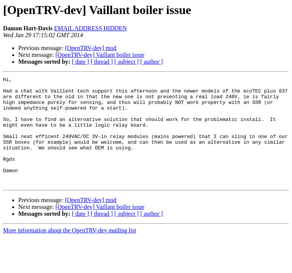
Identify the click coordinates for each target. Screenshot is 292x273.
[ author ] (151, 61)
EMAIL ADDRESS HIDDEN (90, 28)
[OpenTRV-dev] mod (90, 48)
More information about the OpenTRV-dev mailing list (69, 252)
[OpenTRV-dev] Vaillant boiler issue (100, 55)
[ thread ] (101, 61)
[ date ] (80, 61)
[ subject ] (126, 61)
